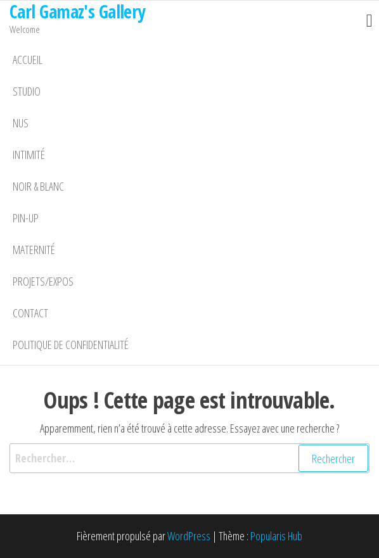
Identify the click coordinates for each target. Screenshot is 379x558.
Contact (30, 312)
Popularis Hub (276, 535)
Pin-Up (26, 217)
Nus (21, 122)
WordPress (188, 535)
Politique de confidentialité (71, 344)
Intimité (29, 154)
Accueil (27, 59)
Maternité (34, 249)
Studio (27, 91)
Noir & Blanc (38, 186)
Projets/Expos (43, 281)
